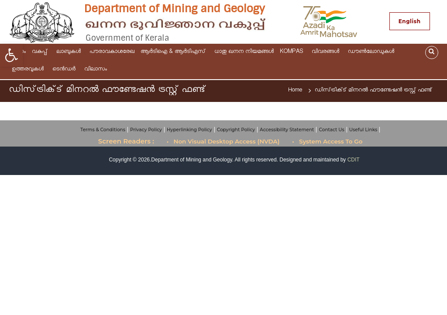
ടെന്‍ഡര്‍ (65, 70)
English (410, 21)
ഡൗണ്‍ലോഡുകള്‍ (372, 52)
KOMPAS (293, 52)
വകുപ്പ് (41, 52)
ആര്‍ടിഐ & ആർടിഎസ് (174, 52)
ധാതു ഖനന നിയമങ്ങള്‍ (244, 52)
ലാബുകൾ (69, 52)
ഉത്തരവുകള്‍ (29, 70)
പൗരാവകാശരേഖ (111, 52)
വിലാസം (97, 70)
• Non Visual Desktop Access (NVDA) (223, 141)
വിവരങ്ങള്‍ (327, 52)
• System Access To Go (327, 141)
